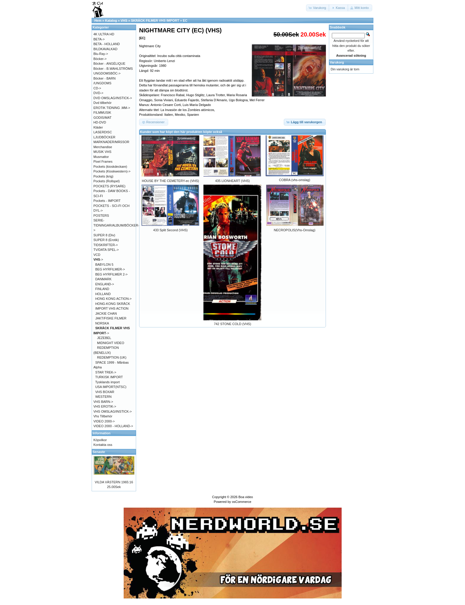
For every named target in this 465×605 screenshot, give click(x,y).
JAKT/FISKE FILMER (110, 318)
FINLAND (102, 289)
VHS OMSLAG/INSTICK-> (112, 411)
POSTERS (101, 215)
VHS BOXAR (104, 392)
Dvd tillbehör (102, 102)
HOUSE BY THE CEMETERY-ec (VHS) (170, 181)
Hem (97, 20)
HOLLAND (103, 294)
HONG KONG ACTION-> (113, 298)
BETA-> (99, 39)
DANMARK (103, 279)
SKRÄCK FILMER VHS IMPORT (155, 20)
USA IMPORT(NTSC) (110, 387)
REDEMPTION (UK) (111, 357)
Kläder (98, 127)
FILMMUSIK (102, 112)
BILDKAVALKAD (105, 49)
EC (185, 20)
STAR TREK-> (105, 372)
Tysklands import (107, 382)
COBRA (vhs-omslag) (294, 180)
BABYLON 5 (104, 264)
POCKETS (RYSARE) (109, 186)
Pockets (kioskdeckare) (110, 166)
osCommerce (241, 501)
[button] (318, 7)
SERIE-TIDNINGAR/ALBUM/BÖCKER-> (116, 225)
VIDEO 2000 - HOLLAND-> (113, 426)
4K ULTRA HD (103, 34)
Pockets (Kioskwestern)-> (111, 171)
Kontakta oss (102, 444)
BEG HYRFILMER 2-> (111, 274)
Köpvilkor (100, 440)
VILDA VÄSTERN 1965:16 (114, 482)
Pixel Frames (102, 161)
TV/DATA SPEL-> (106, 249)
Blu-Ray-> (100, 54)
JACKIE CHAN (106, 313)
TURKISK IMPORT (109, 377)
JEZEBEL (104, 338)
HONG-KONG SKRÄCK (112, 303)
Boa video (245, 497)
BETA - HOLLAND (106, 44)
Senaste (99, 452)
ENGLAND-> (104, 284)
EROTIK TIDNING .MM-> (111, 108)
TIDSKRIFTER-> (105, 245)
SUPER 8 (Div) (104, 235)
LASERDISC (102, 132)
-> (98, 259)
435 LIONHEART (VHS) (232, 181)
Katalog (111, 20)
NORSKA (102, 323)
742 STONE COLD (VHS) (232, 324)
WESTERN (103, 396)
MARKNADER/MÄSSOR (111, 142)
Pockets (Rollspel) (106, 181)
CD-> (97, 88)
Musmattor (101, 157)
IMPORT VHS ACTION (111, 308)
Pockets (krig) (103, 176)
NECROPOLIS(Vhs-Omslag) (294, 230)
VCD (96, 254)
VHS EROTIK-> (104, 406)
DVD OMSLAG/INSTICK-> (112, 98)
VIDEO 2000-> (104, 421)
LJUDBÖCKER (104, 137)
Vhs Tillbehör (102, 416)
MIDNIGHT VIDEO (110, 343)
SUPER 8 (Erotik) (106, 240)
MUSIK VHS (102, 151)
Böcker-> (99, 59)
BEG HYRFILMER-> (110, 269)
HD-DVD (99, 122)
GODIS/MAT (102, 117)
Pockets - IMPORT (106, 200)
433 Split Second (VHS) (170, 230)
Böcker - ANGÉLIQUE (109, 63)
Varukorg (337, 62)
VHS (124, 20)
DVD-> (98, 93)
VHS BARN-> (103, 401)
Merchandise (102, 147)
